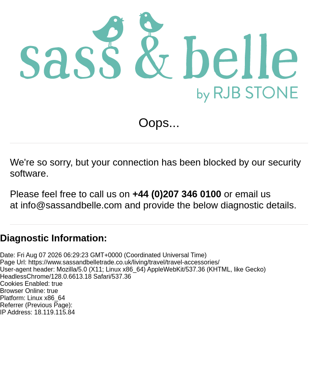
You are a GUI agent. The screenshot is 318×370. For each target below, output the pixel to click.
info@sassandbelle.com (71, 205)
